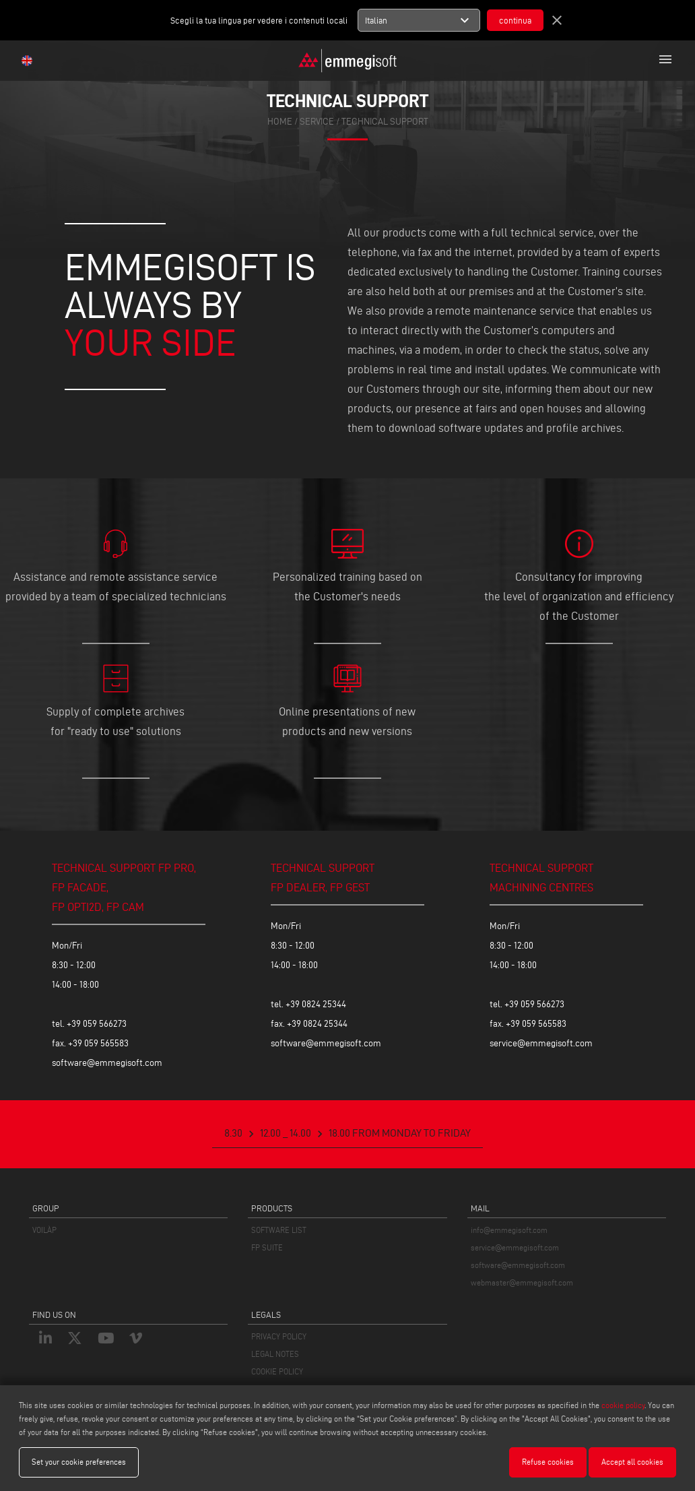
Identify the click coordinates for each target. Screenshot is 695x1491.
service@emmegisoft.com (541, 1043)
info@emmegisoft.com (509, 1230)
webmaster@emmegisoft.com (522, 1282)
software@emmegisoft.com (107, 1063)
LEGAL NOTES (275, 1354)
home (279, 122)
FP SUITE (267, 1247)
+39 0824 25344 (316, 1004)
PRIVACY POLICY (278, 1336)
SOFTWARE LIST (278, 1230)
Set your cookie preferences (79, 1461)
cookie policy (622, 1405)
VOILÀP (44, 1230)
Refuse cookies (548, 1461)
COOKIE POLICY (277, 1371)
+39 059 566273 (97, 1024)
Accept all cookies (632, 1461)
